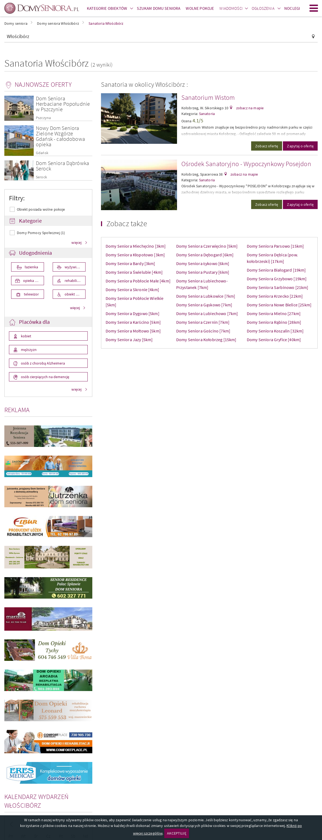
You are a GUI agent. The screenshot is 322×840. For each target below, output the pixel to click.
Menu (314, 8)
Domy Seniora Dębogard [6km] (204, 254)
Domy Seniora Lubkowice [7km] (205, 296)
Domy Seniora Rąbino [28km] (274, 322)
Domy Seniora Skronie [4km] (132, 289)
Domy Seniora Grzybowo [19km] (277, 278)
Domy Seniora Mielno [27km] (274, 313)
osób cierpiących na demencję (44, 376)
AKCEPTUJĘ (176, 833)
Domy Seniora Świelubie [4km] (134, 272)
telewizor (31, 294)
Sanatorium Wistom (208, 97)
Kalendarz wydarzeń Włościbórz (36, 801)
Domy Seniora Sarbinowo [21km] (277, 287)
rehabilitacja (74, 280)
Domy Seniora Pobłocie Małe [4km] (138, 281)
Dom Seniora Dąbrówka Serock (62, 166)
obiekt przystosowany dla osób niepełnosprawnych (75, 294)
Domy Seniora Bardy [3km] (130, 263)
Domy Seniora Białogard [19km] (276, 270)
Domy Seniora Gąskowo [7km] (204, 304)
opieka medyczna (33, 280)
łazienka (31, 267)
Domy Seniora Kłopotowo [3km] (135, 254)
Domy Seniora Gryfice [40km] (274, 339)
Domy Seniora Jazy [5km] (129, 339)
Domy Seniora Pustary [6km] (202, 272)
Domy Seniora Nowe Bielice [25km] (279, 304)
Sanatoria (207, 113)
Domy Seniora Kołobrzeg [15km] (206, 339)
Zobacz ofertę (266, 146)
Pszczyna (43, 118)
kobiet (25, 336)
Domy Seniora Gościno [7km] (203, 331)
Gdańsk (42, 153)
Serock (41, 177)
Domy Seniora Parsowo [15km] (275, 246)
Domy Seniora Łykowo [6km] (202, 263)
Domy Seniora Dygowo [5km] (132, 313)
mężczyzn (28, 349)
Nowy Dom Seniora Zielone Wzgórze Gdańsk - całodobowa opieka (60, 136)
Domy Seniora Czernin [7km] (202, 322)
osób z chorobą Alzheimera (42, 363)
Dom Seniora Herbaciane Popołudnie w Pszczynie (63, 104)
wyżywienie (73, 267)
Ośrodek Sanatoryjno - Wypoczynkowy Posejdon (246, 164)
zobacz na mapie (249, 107)
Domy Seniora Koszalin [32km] (275, 331)
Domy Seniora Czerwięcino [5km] (207, 246)
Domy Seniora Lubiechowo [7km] (207, 313)
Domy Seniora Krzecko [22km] (275, 296)
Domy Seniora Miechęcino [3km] (136, 246)
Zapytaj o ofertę (300, 146)
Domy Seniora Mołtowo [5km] (133, 331)
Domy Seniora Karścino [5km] (133, 322)
